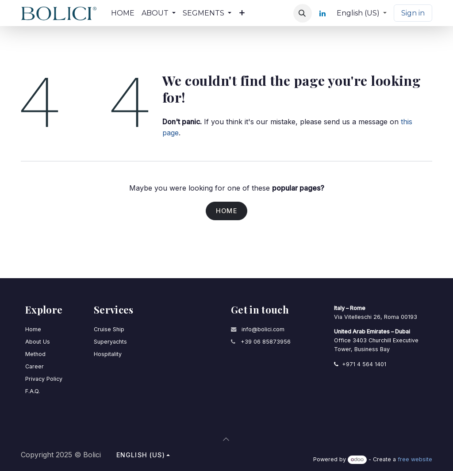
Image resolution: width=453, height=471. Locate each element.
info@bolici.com (263, 328)
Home (226, 211)
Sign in (413, 13)
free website (415, 459)
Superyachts (110, 341)
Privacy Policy (43, 378)
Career (34, 365)
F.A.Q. (32, 390)
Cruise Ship (109, 328)
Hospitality (108, 353)
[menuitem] (122, 13)
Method (35, 353)
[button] (302, 13)
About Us (37, 341)
